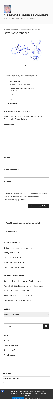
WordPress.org (10, 355)
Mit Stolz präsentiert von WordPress (14, 394)
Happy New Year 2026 (13, 253)
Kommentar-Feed (11, 350)
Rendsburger (15, 81)
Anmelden (8, 341)
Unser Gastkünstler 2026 (14, 262)
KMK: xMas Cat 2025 (12, 258)
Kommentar (9, 125)
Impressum (7, 383)
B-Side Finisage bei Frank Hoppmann (19, 248)
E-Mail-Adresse (11, 170)
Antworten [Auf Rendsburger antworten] (13, 103)
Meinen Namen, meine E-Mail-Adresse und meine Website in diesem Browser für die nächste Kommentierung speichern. (25, 197)
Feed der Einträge (11, 345)
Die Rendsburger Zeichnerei (26, 15)
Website (7, 182)
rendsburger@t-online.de (29, 29)
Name (7, 158)
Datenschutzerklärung (11, 378)
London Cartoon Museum (14, 267)
